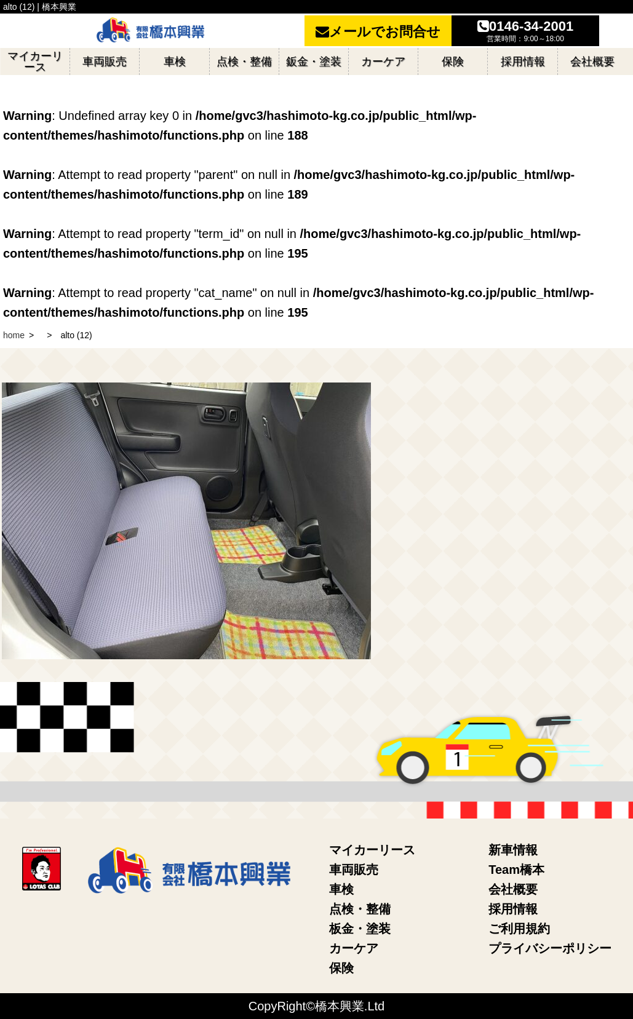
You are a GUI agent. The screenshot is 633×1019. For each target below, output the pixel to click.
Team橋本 (516, 869)
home (14, 335)
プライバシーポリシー (549, 948)
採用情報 (513, 909)
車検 (341, 889)
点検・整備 (360, 909)
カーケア (353, 948)
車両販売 (353, 869)
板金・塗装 (360, 928)
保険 (341, 968)
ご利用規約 (519, 928)
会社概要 (513, 889)
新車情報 (513, 850)
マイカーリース (372, 850)
